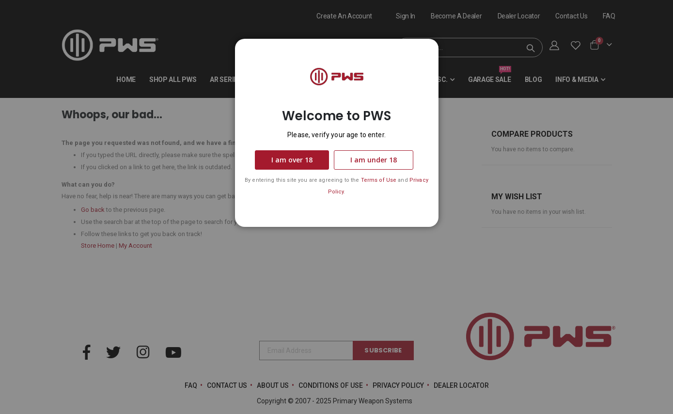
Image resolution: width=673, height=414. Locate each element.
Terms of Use (379, 180)
